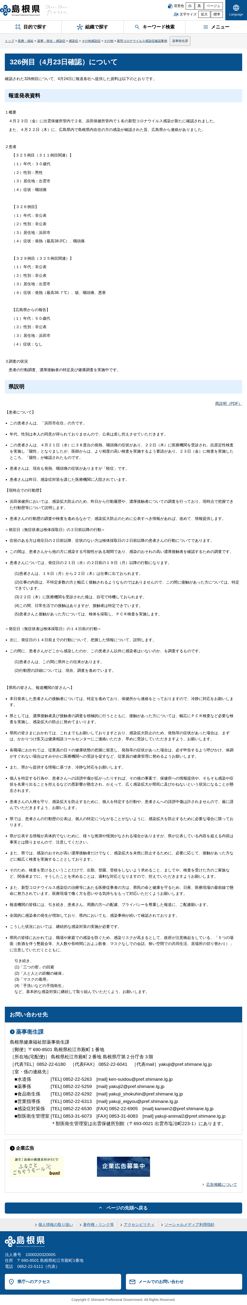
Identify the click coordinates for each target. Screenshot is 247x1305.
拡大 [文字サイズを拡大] (204, 14)
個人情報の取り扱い (55, 1225)
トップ (9, 41)
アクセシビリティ (139, 1225)
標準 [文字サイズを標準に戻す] (216, 14)
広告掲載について (221, 1185)
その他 (108, 41)
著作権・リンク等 (98, 1225)
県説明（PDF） (228, 403)
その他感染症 (91, 41)
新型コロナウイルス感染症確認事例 (142, 41)
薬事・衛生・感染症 (51, 41)
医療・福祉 (26, 41)
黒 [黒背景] (199, 6)
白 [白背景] (190, 6)
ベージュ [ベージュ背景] (213, 6)
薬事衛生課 (180, 41)
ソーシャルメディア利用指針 (190, 1225)
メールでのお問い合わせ (161, 1281)
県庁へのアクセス (33, 1281)
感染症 (73, 41)
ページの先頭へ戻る (127, 1207)
